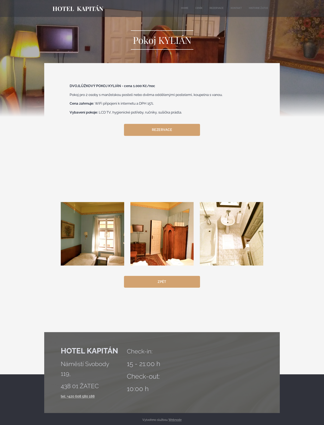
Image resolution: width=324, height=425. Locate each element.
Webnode (175, 419)
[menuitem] (239, 8)
